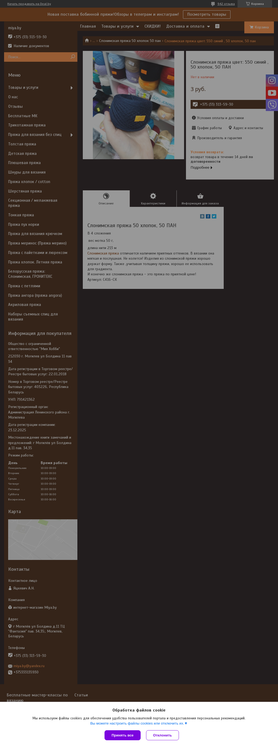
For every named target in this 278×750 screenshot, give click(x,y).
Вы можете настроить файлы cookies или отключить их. (137, 723)
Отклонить (162, 735)
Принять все (123, 735)
